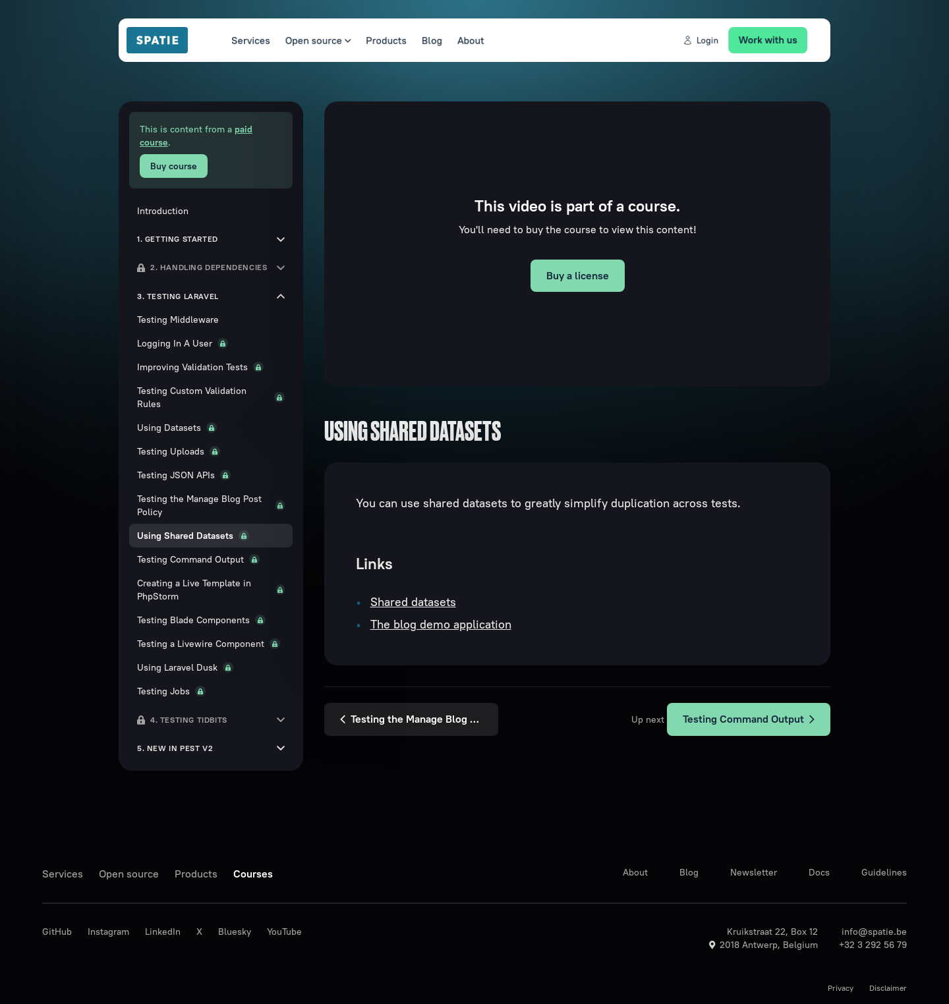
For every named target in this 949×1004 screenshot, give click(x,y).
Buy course (173, 166)
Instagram (108, 931)
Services (236, 40)
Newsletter (753, 872)
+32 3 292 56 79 (873, 945)
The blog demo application (440, 624)
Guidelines (884, 872)
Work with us (781, 39)
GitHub (57, 931)
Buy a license (577, 275)
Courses (253, 873)
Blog (427, 40)
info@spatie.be (874, 931)
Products (379, 40)
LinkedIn (163, 931)
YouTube (284, 931)
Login (710, 40)
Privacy (840, 988)
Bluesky (234, 931)
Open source (307, 40)
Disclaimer (888, 988)
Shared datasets (413, 601)
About (468, 40)
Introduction (162, 211)
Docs (819, 872)
